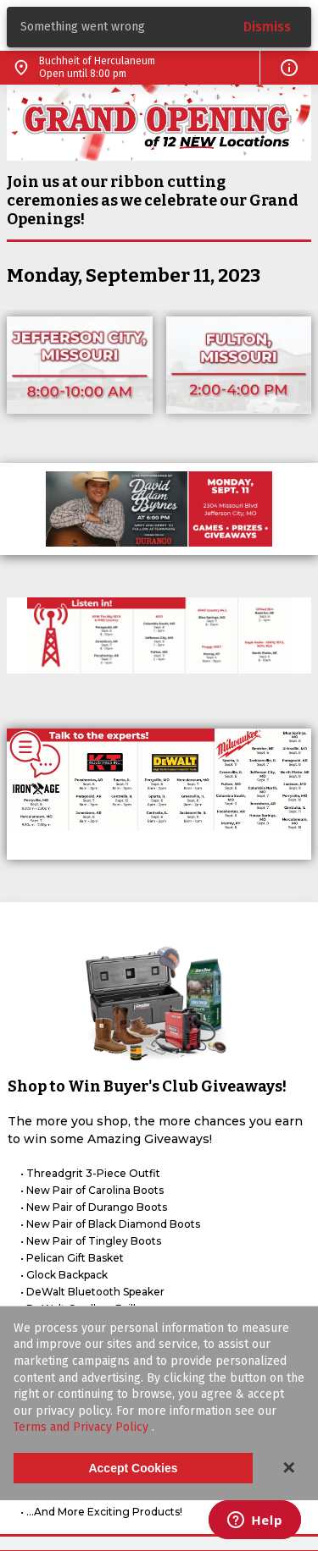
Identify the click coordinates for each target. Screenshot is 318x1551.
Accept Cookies (132, 1468)
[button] (289, 68)
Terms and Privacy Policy (83, 1427)
